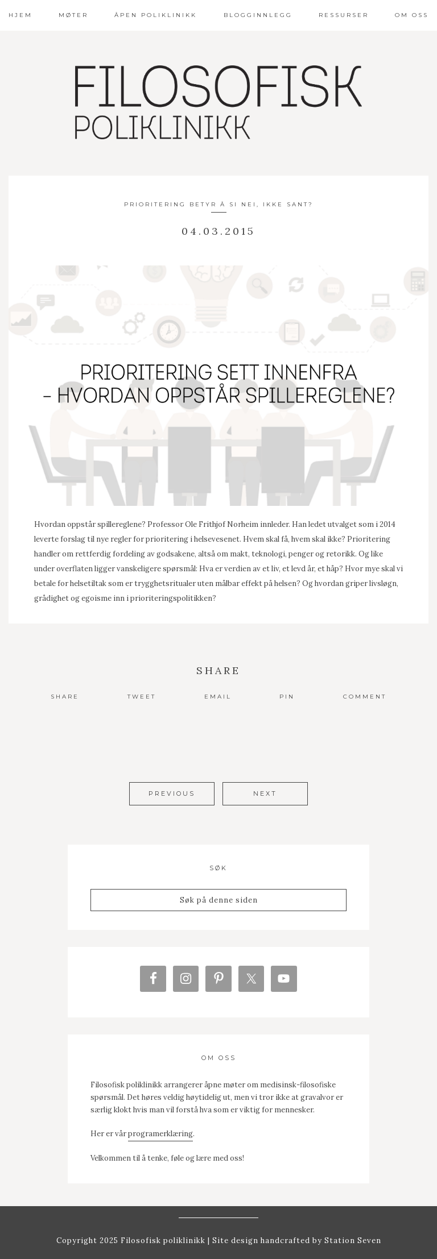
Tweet (141, 696)
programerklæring (160, 1129)
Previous (172, 793)
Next (265, 793)
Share (65, 696)
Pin (287, 696)
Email (218, 696)
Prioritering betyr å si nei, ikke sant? (219, 204)
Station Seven (351, 1235)
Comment (364, 696)
